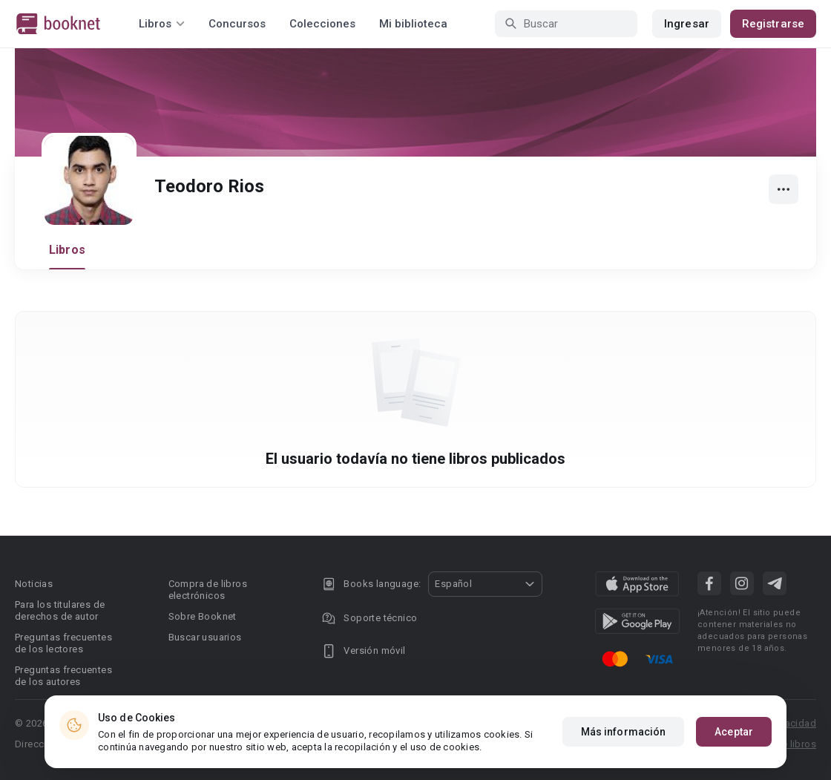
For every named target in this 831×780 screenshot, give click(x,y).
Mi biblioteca (413, 23)
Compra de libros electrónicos (207, 589)
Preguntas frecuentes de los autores (63, 675)
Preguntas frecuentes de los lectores (63, 643)
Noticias (34, 583)
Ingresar (686, 23)
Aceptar (734, 732)
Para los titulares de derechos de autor (60, 610)
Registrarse (773, 23)
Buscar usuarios (205, 637)
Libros (67, 250)
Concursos (237, 23)
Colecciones (322, 23)
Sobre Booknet (202, 616)
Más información (623, 732)
